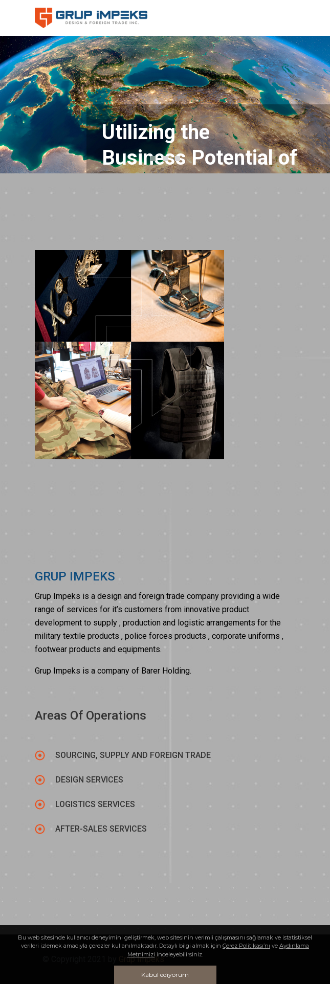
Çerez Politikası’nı (246, 945)
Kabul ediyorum (165, 974)
